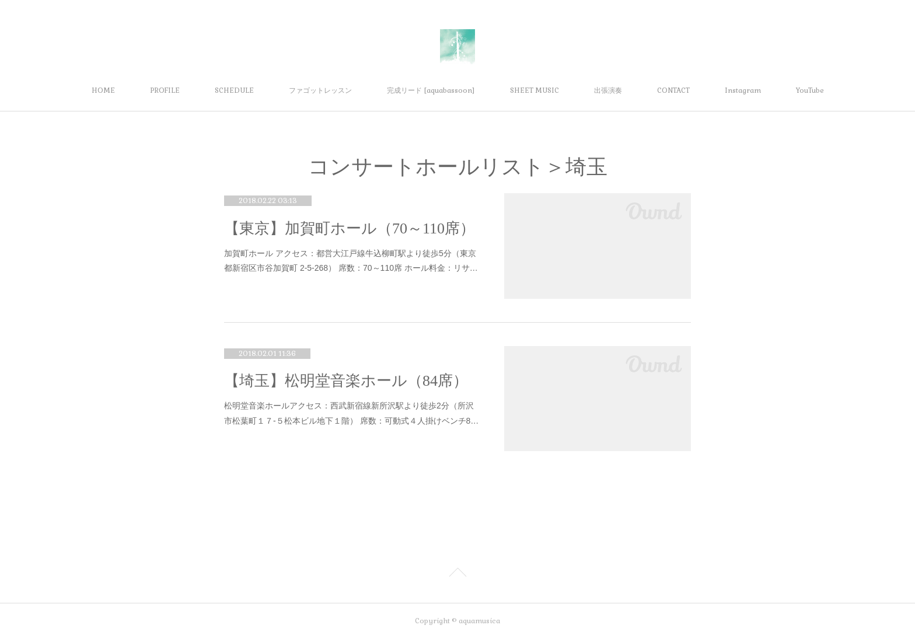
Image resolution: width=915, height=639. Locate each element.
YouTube (810, 90)
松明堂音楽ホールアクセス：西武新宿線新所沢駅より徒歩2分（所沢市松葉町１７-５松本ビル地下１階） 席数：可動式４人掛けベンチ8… (351, 413)
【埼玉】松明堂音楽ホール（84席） (346, 380)
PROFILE (165, 90)
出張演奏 (608, 90)
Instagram (743, 90)
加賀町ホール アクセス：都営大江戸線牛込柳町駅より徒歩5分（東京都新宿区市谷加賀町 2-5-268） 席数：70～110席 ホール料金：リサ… (351, 261)
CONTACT (673, 90)
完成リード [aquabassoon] (431, 90)
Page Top (457, 574)
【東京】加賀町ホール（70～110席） (349, 228)
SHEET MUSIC (534, 90)
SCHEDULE (234, 90)
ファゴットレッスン (320, 90)
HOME (103, 90)
